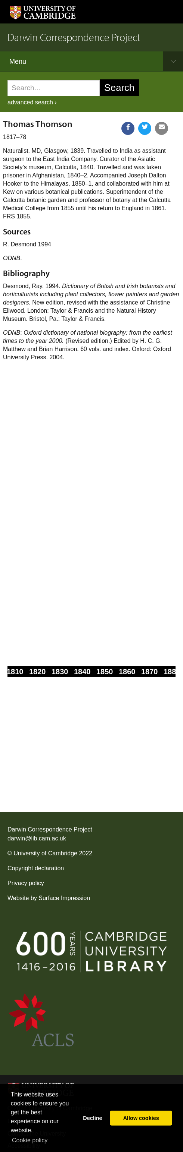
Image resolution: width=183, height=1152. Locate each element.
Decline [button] (92, 1118)
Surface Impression (64, 898)
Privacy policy (25, 883)
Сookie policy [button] (29, 1140)
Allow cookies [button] (141, 1118)
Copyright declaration (35, 868)
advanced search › (32, 102)
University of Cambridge (45, 853)
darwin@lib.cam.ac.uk (36, 838)
